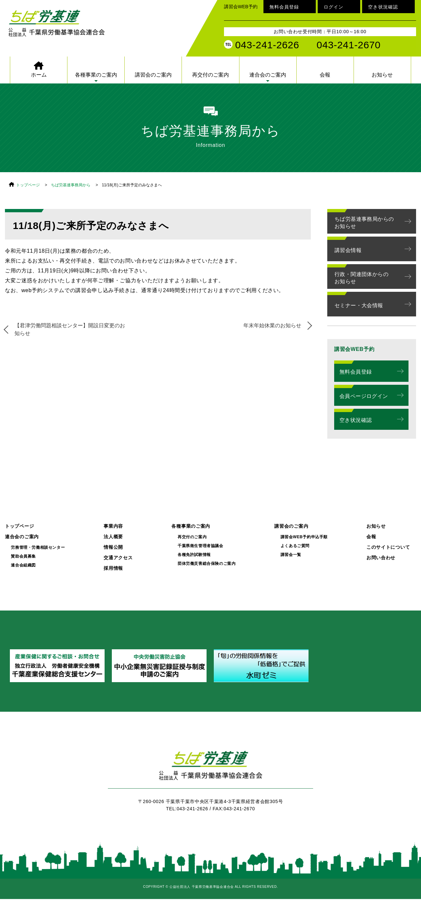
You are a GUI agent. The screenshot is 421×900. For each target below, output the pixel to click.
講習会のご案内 (153, 75)
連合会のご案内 (267, 75)
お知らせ (382, 75)
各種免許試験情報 (194, 555)
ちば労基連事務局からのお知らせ (364, 222)
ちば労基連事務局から (70, 185)
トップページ (28, 185)
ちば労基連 (210, 769)
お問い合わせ (380, 557)
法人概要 (113, 536)
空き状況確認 (383, 7)
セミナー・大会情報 (358, 305)
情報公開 (113, 547)
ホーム (39, 75)
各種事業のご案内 (96, 75)
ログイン (333, 7)
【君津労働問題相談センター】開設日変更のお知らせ (70, 329)
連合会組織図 (23, 565)
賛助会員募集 (23, 556)
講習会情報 (347, 250)
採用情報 (113, 568)
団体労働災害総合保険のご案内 (206, 564)
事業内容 (113, 526)
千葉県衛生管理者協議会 (200, 546)
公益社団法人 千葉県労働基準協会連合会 (64, 27)
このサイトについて (388, 547)
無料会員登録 (284, 7)
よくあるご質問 (295, 546)
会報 (325, 75)
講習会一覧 (291, 555)
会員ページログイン (363, 396)
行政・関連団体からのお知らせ (361, 277)
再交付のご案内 (210, 75)
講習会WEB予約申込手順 (304, 537)
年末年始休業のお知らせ (272, 325)
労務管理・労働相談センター (38, 547)
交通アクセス (118, 557)
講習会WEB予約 (241, 6)
